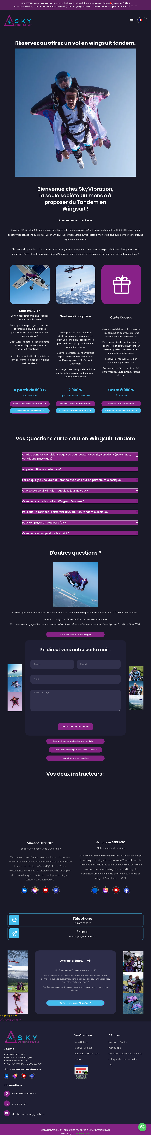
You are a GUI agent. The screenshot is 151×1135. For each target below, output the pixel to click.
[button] (131, 20)
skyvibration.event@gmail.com (28, 1115)
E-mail (82, 931)
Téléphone (82, 918)
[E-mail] (14, 933)
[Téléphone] (14, 920)
